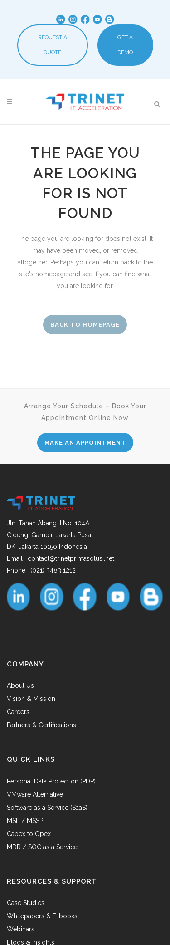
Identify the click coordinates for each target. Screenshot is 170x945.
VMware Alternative (35, 794)
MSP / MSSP (25, 820)
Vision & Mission (31, 698)
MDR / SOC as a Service (42, 847)
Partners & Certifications (41, 725)
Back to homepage (85, 324)
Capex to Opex (29, 833)
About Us (20, 685)
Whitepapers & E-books (42, 916)
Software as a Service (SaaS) (47, 807)
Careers (18, 711)
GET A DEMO (125, 44)
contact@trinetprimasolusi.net (71, 558)
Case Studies (25, 902)
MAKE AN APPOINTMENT (85, 442)
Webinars (20, 929)
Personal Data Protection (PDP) (51, 781)
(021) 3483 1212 (53, 570)
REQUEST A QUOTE (52, 44)
